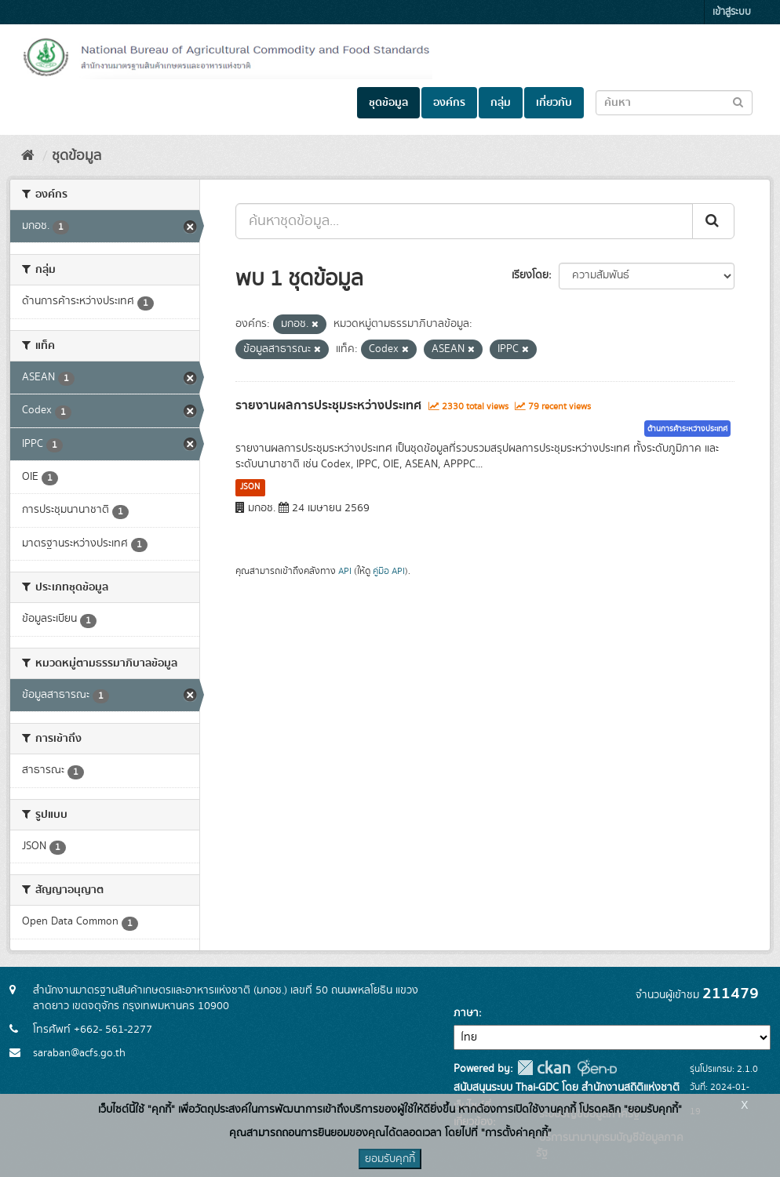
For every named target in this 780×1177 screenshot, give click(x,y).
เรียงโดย (530, 275)
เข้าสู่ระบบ (732, 12)
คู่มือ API (389, 571)
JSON (250, 487)
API (345, 571)
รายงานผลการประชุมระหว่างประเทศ (328, 405)
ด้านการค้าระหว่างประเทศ (687, 428)
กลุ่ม (500, 102)
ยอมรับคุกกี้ (390, 1159)
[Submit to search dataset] (738, 101)
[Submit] (713, 221)
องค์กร (449, 102)
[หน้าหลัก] (28, 156)
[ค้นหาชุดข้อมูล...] (464, 221)
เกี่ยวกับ (554, 102)
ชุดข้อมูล (388, 102)
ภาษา (466, 1013)
